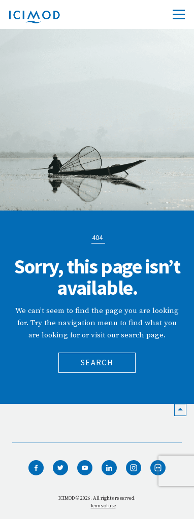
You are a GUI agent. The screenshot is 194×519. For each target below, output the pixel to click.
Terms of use (102, 505)
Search (97, 362)
